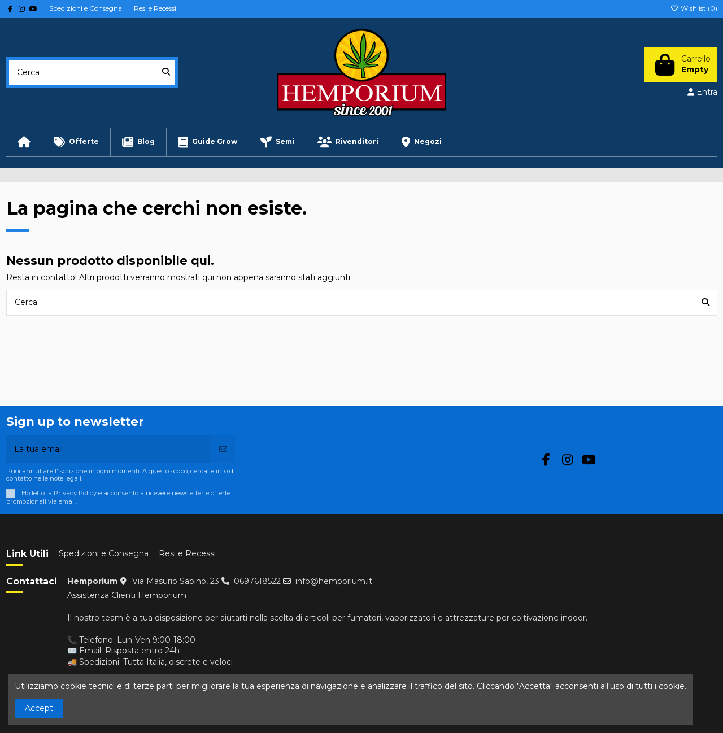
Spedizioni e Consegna (86, 8)
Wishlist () (693, 8)
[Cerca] (166, 72)
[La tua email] (109, 449)
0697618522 (257, 581)
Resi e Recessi (155, 8)
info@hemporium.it (333, 581)
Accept (39, 708)
